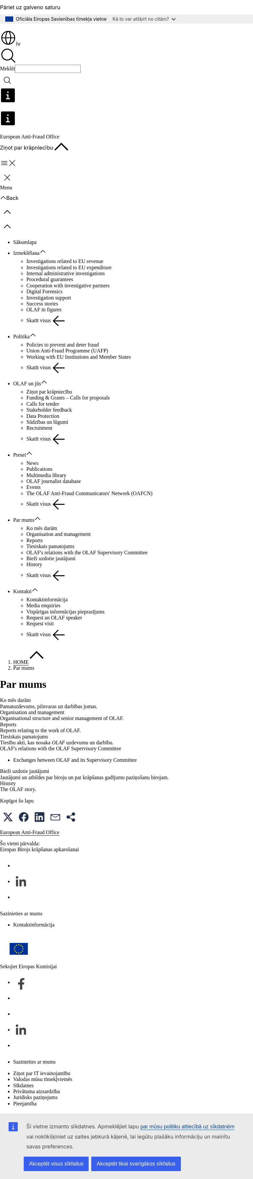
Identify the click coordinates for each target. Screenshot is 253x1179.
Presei (19, 455)
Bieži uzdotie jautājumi (50, 558)
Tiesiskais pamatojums (50, 546)
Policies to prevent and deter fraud (62, 345)
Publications (39, 469)
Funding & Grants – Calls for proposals (68, 397)
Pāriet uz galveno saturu (30, 7)
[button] (7, 817)
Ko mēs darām (41, 528)
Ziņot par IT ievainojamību (41, 1073)
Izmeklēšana (26, 253)
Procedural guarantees (49, 279)
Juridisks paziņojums (35, 1097)
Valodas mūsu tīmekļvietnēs (42, 1079)
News (32, 463)
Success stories (42, 303)
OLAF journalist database (53, 481)
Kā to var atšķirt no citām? (144, 19)
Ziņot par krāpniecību (49, 392)
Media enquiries (43, 605)
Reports (34, 540)
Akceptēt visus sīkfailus (56, 1164)
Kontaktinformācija (47, 599)
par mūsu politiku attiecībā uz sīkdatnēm (187, 1126)
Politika (21, 336)
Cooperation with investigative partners (68, 285)
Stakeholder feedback (49, 410)
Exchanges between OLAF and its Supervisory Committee (75, 760)
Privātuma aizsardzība (36, 1091)
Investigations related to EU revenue (64, 261)
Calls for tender (42, 404)
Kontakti (22, 591)
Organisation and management (58, 534)
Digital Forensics (44, 291)
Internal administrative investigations (65, 273)
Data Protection (42, 416)
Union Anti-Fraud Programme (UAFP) (67, 350)
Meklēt (7, 68)
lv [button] (10, 43)
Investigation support (48, 298)
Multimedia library (46, 475)
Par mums (23, 520)
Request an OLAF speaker (54, 617)
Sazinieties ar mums (34, 1062)
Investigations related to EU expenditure (69, 267)
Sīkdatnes (23, 1085)
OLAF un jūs (27, 383)
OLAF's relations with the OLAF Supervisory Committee (87, 552)
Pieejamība (25, 1103)
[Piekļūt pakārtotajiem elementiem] (46, 251)
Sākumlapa (25, 242)
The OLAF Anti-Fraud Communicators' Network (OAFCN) (89, 493)
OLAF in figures (44, 309)
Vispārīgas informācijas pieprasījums (65, 611)
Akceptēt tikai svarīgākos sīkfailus (136, 1164)
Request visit (40, 623)
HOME (21, 662)
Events (33, 487)
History (34, 564)
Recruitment (39, 428)
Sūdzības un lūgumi (47, 422)
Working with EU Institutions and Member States (78, 357)
